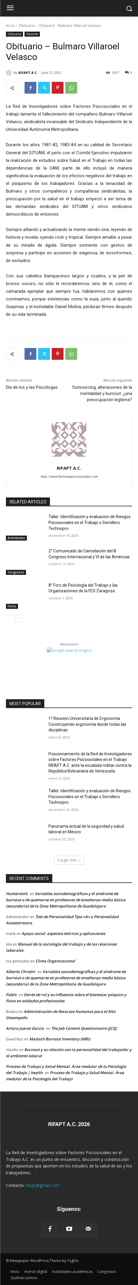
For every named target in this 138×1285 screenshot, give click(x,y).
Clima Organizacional (55, 961)
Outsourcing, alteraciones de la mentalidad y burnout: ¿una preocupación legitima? (102, 393)
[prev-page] (9, 618)
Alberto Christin (20, 971)
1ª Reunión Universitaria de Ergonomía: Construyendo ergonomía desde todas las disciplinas (87, 724)
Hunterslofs (16, 893)
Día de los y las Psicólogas (32, 387)
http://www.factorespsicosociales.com (69, 477)
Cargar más (69, 860)
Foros (12, 606)
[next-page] (19, 618)
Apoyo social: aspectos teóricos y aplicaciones (63, 933)
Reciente (32, 34)
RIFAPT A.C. (28, 72)
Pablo (11, 994)
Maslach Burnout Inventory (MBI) (59, 1039)
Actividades (16, 538)
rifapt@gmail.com (42, 1185)
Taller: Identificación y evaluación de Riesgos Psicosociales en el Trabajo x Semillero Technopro (89, 522)
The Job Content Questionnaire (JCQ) (84, 1028)
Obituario (27, 25)
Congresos (16, 572)
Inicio (10, 25)
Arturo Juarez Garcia (25, 1028)
